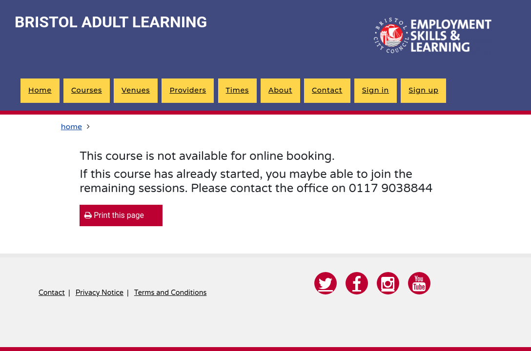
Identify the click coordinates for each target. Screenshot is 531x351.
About (280, 90)
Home (40, 90)
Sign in (375, 90)
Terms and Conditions (170, 293)
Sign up (423, 90)
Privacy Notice (99, 293)
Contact (327, 90)
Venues (136, 90)
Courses (86, 90)
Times (237, 90)
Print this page (114, 215)
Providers (187, 90)
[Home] (430, 36)
